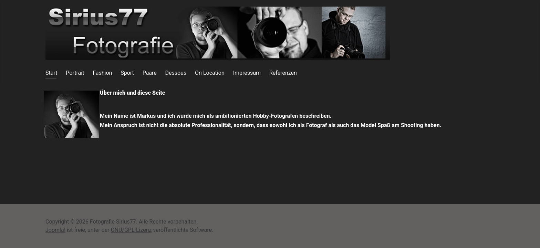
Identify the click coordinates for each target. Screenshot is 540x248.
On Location (210, 73)
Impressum (247, 73)
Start (51, 73)
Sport (127, 73)
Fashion (102, 73)
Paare (150, 73)
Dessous (176, 73)
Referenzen (283, 73)
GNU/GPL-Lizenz (131, 230)
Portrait (75, 73)
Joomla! (55, 230)
